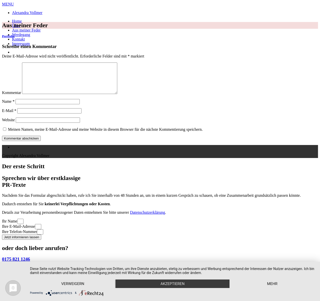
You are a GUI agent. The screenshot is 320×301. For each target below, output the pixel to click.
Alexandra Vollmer (27, 12)
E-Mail (9, 116)
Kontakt (18, 39)
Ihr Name (9, 227)
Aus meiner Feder (26, 30)
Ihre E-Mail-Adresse (18, 232)
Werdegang (21, 34)
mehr (272, 284)
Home (17, 21)
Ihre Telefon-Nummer (19, 238)
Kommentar (11, 98)
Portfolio (8, 36)
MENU (8, 4)
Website (8, 126)
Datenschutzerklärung (147, 218)
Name (8, 107)
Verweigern (72, 284)
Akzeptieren (172, 284)
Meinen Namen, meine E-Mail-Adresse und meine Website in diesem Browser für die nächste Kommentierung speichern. (105, 135)
